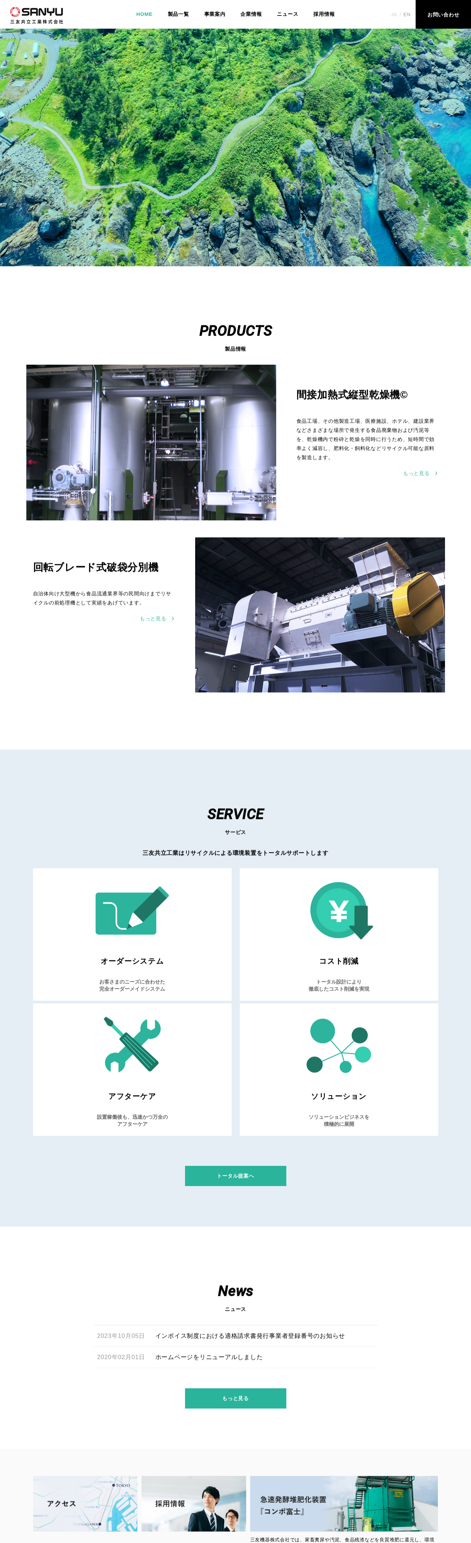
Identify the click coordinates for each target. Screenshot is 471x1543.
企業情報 (251, 14)
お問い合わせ (264, 1501)
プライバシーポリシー (321, 1501)
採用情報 (324, 14)
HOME (144, 14)
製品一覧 (178, 14)
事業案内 (215, 14)
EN (407, 14)
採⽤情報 (222, 1501)
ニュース (287, 14)
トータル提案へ (235, 1060)
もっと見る (235, 1298)
